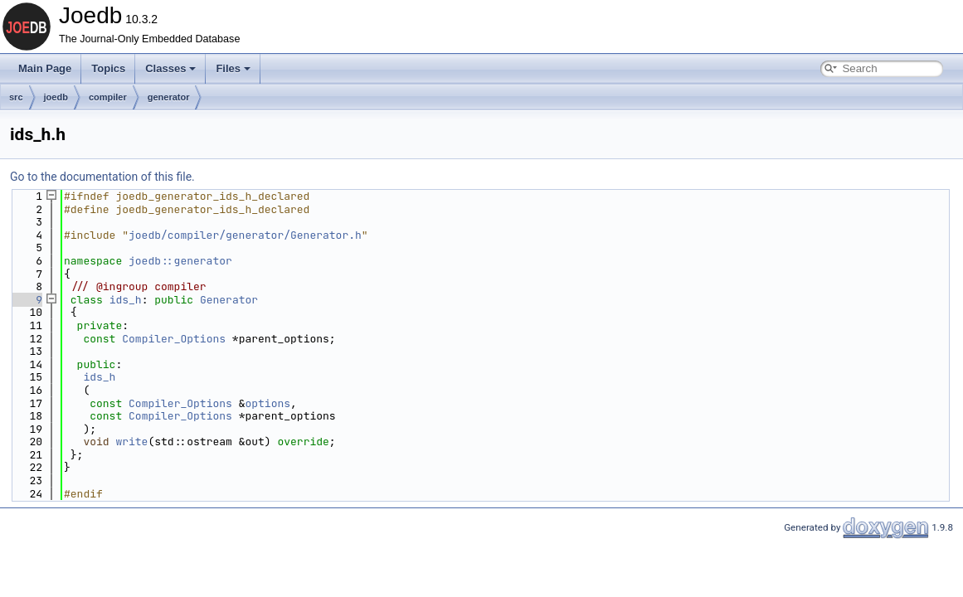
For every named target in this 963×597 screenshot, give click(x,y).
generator (169, 97)
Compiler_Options (174, 339)
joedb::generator (180, 261)
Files (233, 68)
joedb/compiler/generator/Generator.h (245, 235)
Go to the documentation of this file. (102, 176)
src (16, 97)
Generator (229, 300)
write (131, 441)
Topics (108, 68)
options (267, 403)
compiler (108, 97)
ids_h (125, 300)
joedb (56, 97)
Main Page (44, 68)
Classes (170, 68)
